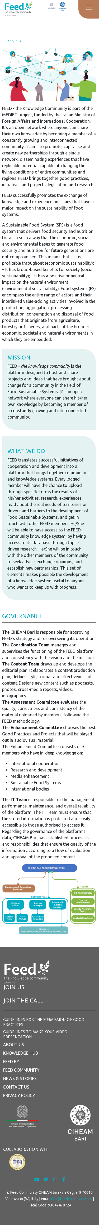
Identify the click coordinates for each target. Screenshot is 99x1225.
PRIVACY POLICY (19, 1095)
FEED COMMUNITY (21, 1070)
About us (14, 41)
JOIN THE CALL (23, 1000)
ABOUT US (13, 1044)
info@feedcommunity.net (71, 1199)
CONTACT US (16, 1087)
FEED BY (11, 1061)
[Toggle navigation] (89, 7)
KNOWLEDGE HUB (20, 1053)
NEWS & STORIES (20, 1078)
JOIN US (13, 987)
